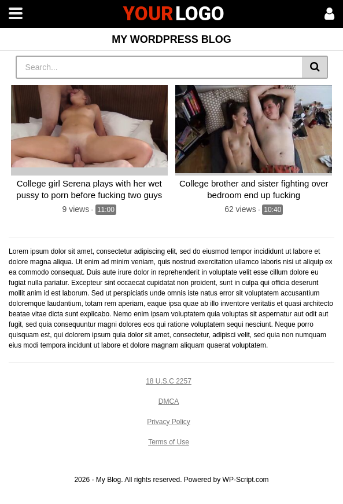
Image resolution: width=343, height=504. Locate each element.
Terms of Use (168, 442)
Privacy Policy (168, 422)
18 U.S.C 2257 (168, 381)
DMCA (168, 401)
